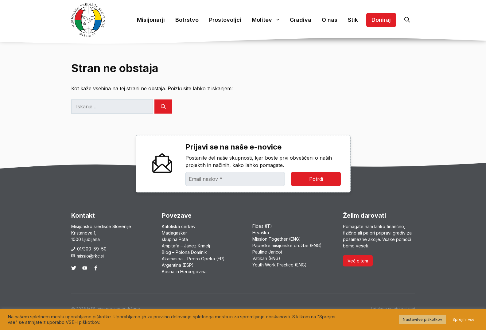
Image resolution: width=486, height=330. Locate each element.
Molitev (268, 20)
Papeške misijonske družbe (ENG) (287, 245)
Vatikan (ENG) (266, 258)
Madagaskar (174, 232)
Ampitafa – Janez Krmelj (186, 245)
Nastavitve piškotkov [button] (422, 319)
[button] (407, 20)
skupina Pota (175, 239)
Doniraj (381, 20)
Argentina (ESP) (178, 265)
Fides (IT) (262, 226)
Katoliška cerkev (179, 226)
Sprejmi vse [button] (464, 319)
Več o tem (358, 260)
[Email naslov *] (235, 179)
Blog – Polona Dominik (184, 252)
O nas (329, 20)
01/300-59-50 (92, 249)
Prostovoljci (225, 20)
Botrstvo (187, 20)
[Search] (163, 106)
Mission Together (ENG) (276, 239)
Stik (353, 20)
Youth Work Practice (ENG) (279, 264)
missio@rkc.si (90, 255)
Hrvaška (260, 232)
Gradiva (300, 20)
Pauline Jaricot (267, 251)
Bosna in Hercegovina (184, 271)
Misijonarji (151, 20)
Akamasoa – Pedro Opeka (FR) (193, 258)
